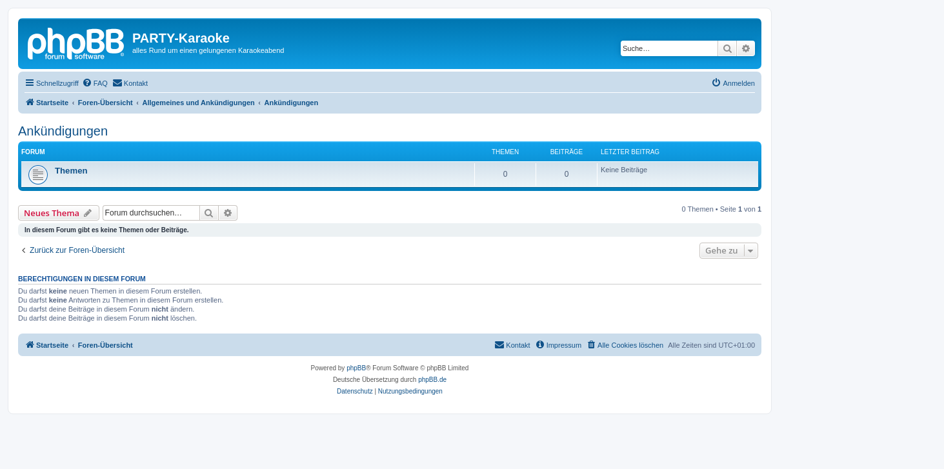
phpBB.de (432, 379)
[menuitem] (95, 83)
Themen (71, 170)
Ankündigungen (63, 131)
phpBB (356, 368)
